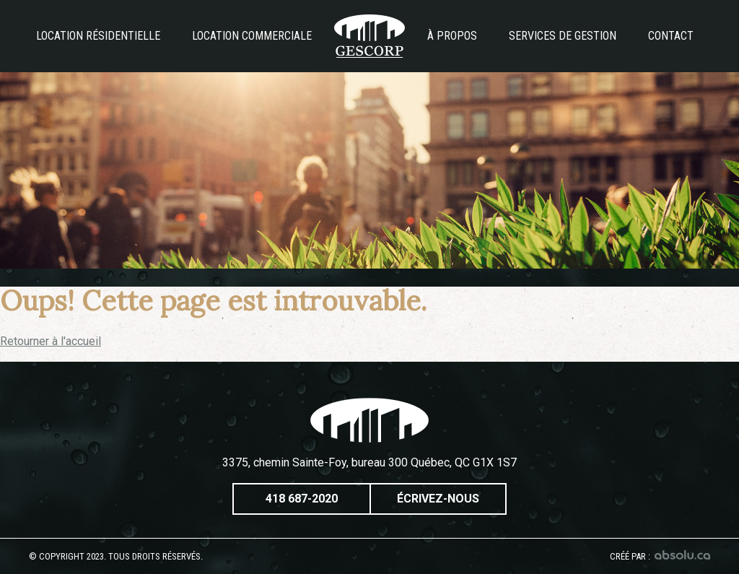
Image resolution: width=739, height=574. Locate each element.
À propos (452, 36)
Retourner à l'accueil (50, 341)
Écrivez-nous (438, 498)
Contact (671, 36)
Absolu (682, 555)
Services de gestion (562, 36)
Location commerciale (252, 36)
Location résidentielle (98, 36)
